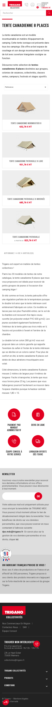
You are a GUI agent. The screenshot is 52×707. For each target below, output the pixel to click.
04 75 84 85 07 (27, 5)
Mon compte (33, 5)
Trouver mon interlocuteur (20, 642)
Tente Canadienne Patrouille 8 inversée (26, 199)
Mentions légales (20, 699)
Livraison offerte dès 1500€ (38, 453)
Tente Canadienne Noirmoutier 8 (26, 123)
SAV (25, 627)
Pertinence (26, 87)
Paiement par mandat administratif (14, 427)
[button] (5, 702)
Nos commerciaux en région (16, 623)
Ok (38, 496)
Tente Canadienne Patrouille (26, 237)
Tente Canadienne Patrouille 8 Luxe (26, 161)
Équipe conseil (9, 631)
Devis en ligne (38, 424)
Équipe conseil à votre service (14, 453)
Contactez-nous (10, 627)
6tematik (14, 701)
